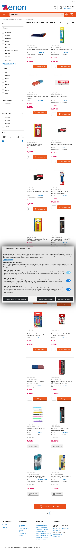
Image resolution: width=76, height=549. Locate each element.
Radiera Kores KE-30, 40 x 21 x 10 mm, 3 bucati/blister (61, 334)
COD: (28, 47)
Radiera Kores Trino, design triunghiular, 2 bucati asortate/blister (35, 334)
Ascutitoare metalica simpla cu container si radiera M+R (36, 477)
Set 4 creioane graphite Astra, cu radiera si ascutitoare (61, 477)
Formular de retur (41, 531)
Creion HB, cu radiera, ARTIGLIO (37, 49)
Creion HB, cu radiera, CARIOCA (61, 49)
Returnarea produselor (42, 529)
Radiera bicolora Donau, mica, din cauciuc (37, 97)
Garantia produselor (41, 525)
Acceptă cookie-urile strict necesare (16, 299)
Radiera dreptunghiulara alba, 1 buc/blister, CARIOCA (37, 240)
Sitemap (21, 530)
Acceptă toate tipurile (64, 299)
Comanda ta (22, 533)
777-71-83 (68, 7)
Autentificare (5, 525)
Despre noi (22, 525)
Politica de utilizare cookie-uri (44, 535)
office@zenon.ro (57, 534)
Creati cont (5, 527)
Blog (20, 532)
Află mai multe (8, 259)
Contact (21, 527)
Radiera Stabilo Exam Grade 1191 (37, 191)
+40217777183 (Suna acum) (61, 528)
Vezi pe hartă (56, 536)
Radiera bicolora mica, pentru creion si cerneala (36, 382)
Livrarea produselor (41, 527)
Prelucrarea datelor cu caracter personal (42, 538)
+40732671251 (57, 530)
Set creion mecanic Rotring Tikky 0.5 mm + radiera (61, 240)
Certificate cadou (23, 528)
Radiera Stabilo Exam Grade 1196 (61, 144)
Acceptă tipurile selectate (46, 299)
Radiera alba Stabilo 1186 (59, 96)
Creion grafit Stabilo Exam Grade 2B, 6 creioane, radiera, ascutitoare (61, 382)
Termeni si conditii (41, 541)
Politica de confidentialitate (43, 533)
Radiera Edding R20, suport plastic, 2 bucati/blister (59, 192)
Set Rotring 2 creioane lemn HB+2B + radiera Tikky (60, 429)
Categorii (4, 14)
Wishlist (21, 535)
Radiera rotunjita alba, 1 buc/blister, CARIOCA (34, 145)
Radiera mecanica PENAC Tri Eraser (36, 429)
